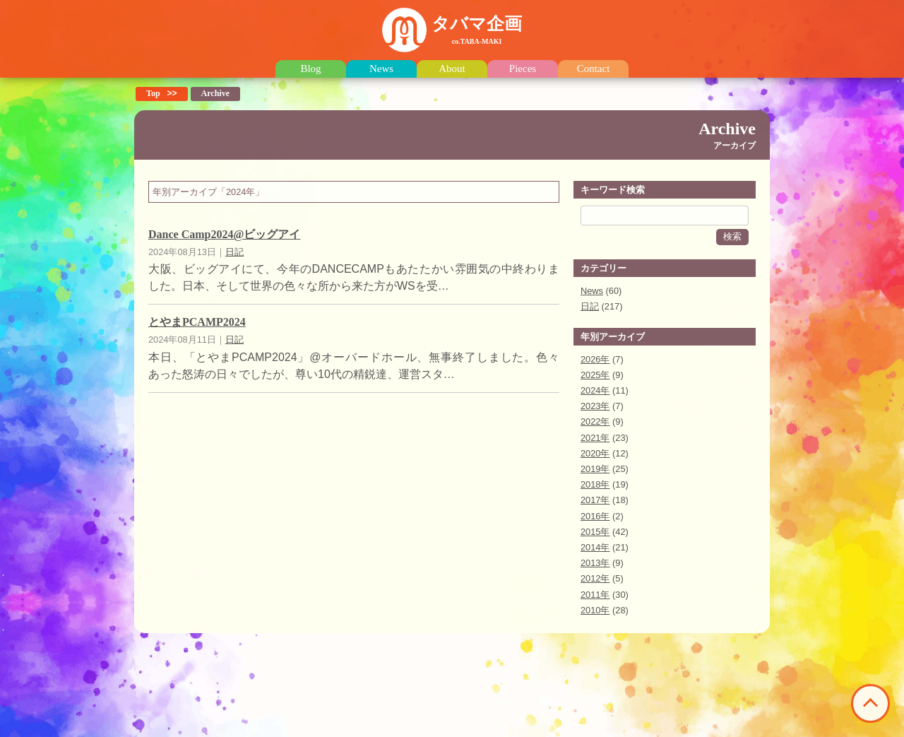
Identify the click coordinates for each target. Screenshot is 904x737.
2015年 (595, 531)
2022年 (595, 421)
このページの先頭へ (870, 703)
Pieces (522, 69)
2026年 (595, 359)
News (381, 69)
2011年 (595, 594)
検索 (732, 236)
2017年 (595, 500)
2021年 (595, 437)
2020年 (595, 453)
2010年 (595, 610)
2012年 (595, 578)
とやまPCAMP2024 (197, 322)
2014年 (595, 547)
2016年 (595, 516)
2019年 (595, 469)
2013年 (595, 563)
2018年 (595, 484)
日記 (234, 252)
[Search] (665, 215)
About (452, 69)
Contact (593, 69)
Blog (310, 69)
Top (153, 93)
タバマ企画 (477, 29)
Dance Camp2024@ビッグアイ (224, 234)
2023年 (595, 406)
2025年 (595, 375)
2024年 (595, 390)
